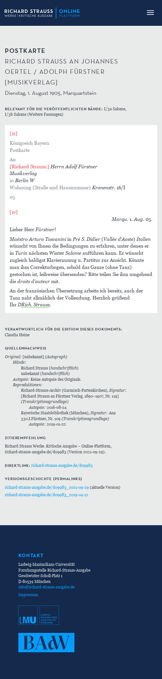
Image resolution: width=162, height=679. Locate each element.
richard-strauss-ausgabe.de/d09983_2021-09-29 (47, 487)
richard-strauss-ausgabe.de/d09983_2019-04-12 (46, 494)
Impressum (28, 594)
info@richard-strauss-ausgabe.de (46, 587)
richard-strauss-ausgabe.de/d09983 (62, 465)
